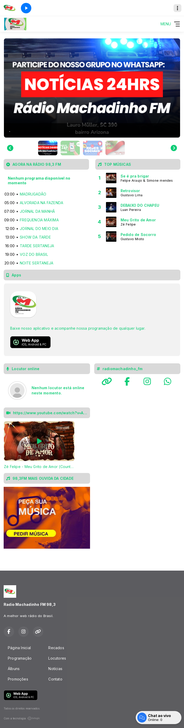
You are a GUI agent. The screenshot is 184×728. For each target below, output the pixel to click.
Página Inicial (19, 648)
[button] (47, 148)
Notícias (55, 668)
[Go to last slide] (10, 148)
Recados (56, 648)
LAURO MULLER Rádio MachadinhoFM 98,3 (137, 414)
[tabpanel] (39, 445)
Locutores (57, 658)
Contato (55, 679)
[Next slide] (174, 148)
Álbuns (14, 668)
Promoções (18, 679)
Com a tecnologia (22, 718)
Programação (20, 658)
